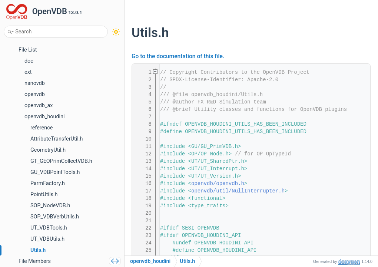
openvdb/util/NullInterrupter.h (238, 191)
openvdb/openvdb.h (217, 184)
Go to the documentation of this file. (178, 56)
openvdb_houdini (150, 261)
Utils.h (187, 261)
